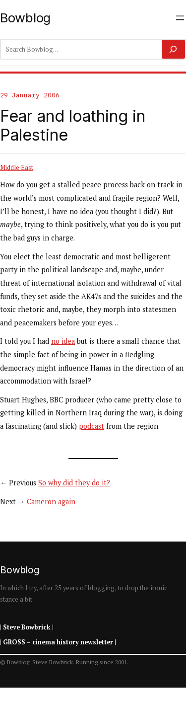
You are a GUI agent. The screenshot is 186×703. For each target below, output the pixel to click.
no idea (63, 341)
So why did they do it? (74, 482)
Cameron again (51, 501)
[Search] (173, 49)
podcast (91, 426)
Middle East (16, 167)
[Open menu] (180, 18)
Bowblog (25, 17)
